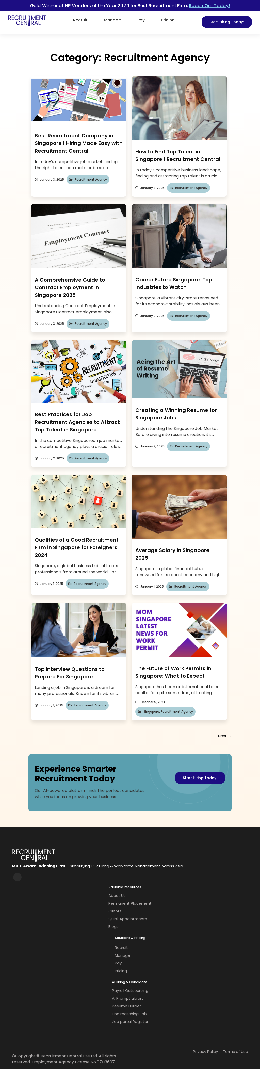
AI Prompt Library (127, 998)
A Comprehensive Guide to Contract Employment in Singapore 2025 (70, 287)
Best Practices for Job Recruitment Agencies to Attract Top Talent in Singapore (77, 422)
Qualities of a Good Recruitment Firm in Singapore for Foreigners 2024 (77, 547)
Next (225, 735)
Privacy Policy (205, 1051)
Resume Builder (126, 1006)
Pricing (168, 20)
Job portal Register (130, 1021)
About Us (117, 895)
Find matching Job (129, 1013)
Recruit (80, 20)
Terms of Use (235, 1051)
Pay (141, 20)
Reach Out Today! (209, 5)
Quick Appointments (127, 918)
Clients (115, 911)
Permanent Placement (130, 903)
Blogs (113, 926)
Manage (112, 20)
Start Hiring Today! (226, 21)
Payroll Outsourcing (130, 990)
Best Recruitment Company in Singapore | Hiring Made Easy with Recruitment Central (79, 143)
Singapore (151, 711)
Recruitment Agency (91, 179)
